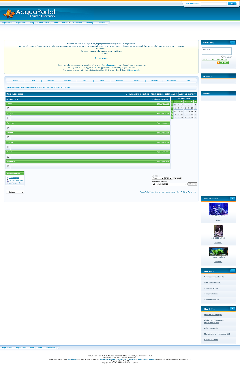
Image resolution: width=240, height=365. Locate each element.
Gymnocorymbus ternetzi (214, 277)
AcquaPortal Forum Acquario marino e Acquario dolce (160, 192)
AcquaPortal (72, 359)
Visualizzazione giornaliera (137, 94)
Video (102, 80)
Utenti (40, 347)
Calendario (77, 23)
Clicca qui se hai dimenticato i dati (214, 59)
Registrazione (7, 23)
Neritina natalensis (211, 299)
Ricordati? (226, 57)
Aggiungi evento (186, 94)
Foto (84, 80)
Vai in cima (192, 192)
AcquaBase (119, 80)
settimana (156, 99)
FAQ (32, 23)
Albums (55, 23)
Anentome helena (211, 288)
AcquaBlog (67, 80)
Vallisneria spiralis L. (212, 282)
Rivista (15, 80)
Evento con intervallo (16, 180)
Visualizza (218, 220)
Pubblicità (101, 23)
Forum (66, 23)
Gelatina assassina (211, 328)
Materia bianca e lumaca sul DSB (217, 334)
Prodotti (136, 80)
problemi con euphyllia (213, 315)
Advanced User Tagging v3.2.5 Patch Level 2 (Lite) (118, 359)
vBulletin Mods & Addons (146, 359)
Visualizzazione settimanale (163, 94)
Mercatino (50, 80)
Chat (188, 80)
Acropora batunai (211, 294)
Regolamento (21, 23)
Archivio (184, 192)
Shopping (89, 23)
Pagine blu (154, 80)
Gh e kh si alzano (211, 340)
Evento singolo (14, 178)
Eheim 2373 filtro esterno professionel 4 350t (214, 321)
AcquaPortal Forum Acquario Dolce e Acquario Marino (25, 87)
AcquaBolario (171, 80)
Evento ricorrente (15, 183)
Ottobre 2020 (184, 99)
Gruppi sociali (43, 23)
